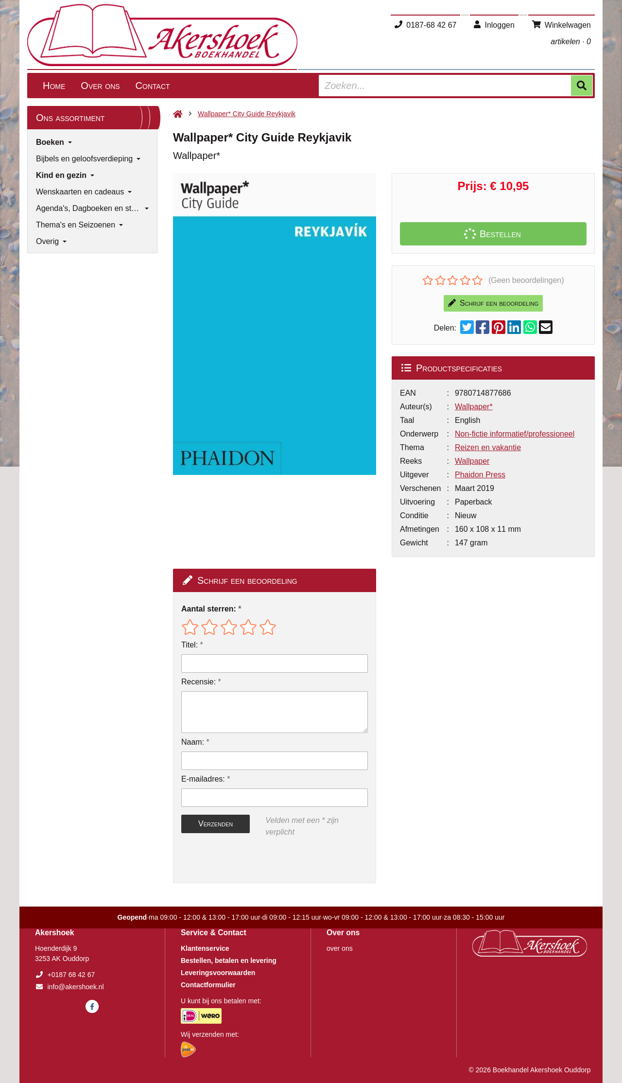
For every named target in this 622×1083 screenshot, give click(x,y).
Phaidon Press (480, 475)
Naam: (192, 742)
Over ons (100, 85)
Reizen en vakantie (488, 447)
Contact (153, 85)
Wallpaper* (474, 406)
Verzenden (215, 824)
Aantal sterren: (208, 609)
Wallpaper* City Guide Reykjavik (246, 114)
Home (54, 85)
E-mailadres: (203, 779)
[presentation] (243, 860)
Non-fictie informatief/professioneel (514, 434)
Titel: (189, 645)
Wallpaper (472, 461)
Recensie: (198, 682)
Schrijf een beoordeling (493, 303)
